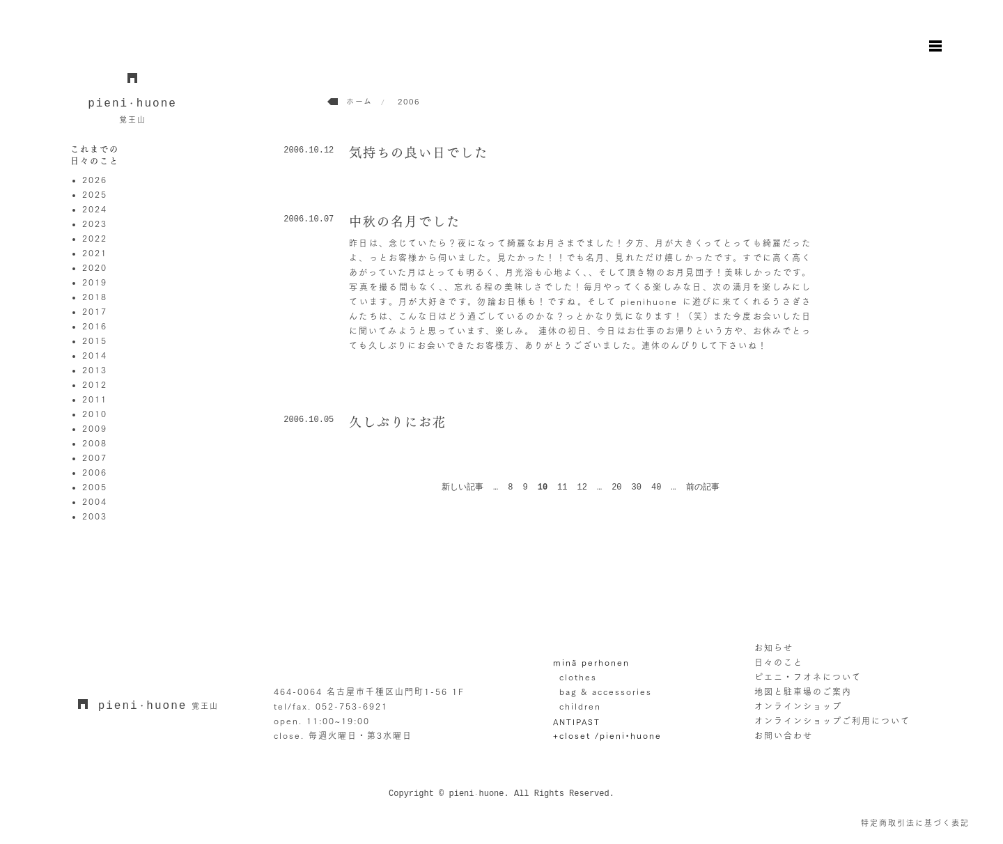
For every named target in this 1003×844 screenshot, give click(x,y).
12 (582, 487)
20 (616, 487)
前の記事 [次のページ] (703, 487)
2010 (94, 413)
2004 (94, 501)
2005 (94, 487)
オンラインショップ (798, 706)
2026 (94, 179)
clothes (578, 677)
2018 (94, 296)
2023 (94, 223)
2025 (94, 194)
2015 (94, 340)
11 (562, 487)
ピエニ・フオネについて (808, 677)
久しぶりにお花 (397, 422)
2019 (94, 282)
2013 (94, 370)
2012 (94, 384)
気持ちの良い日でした (418, 152)
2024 (94, 209)
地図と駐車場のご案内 (803, 691)
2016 (94, 326)
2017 (94, 311)
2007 (94, 457)
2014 (94, 355)
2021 (94, 253)
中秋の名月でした (404, 221)
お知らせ (773, 647)
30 (637, 487)
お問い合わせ (783, 735)
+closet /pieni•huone (607, 735)
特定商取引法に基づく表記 (915, 823)
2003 (94, 516)
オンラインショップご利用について (832, 721)
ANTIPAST (576, 722)
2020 (94, 267)
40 (656, 487)
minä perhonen (591, 662)
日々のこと (778, 662)
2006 (94, 472)
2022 (94, 238)
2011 (94, 399)
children (580, 706)
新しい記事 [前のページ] (462, 487)
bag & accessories (605, 691)
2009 (94, 428)
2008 (94, 443)
